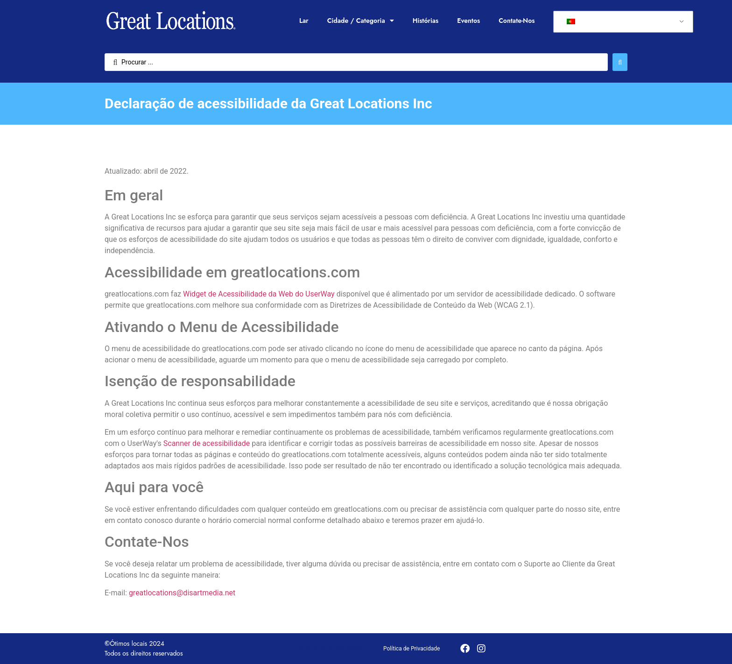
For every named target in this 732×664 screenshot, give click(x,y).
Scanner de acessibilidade (206, 443)
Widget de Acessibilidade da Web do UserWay (259, 294)
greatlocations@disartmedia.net (182, 592)
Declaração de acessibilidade (328, 648)
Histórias (426, 20)
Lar (304, 20)
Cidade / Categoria (360, 20)
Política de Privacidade (411, 648)
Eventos (468, 20)
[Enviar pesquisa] (619, 62)
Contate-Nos (517, 20)
